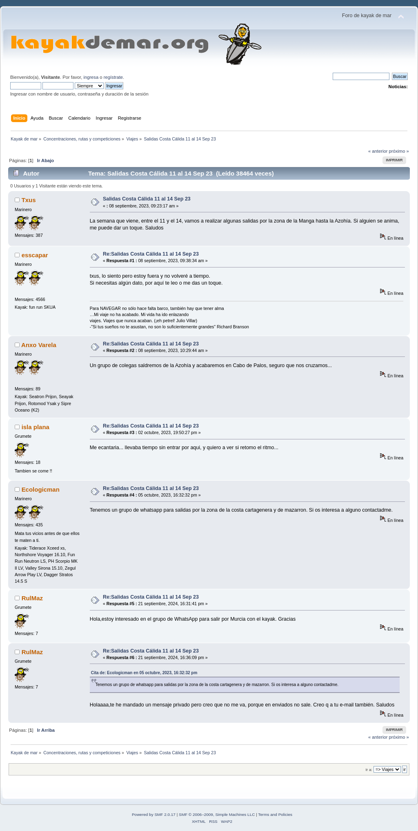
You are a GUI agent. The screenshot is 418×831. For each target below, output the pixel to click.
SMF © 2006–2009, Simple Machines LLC (217, 814)
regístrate (113, 77)
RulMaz (32, 598)
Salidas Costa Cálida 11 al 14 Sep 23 (147, 199)
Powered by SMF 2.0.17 (154, 814)
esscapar (35, 255)
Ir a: (368, 769)
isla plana (35, 426)
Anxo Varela (38, 344)
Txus (29, 199)
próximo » (399, 151)
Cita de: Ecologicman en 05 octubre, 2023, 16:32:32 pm (144, 673)
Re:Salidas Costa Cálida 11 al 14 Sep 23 (151, 254)
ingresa (90, 77)
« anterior (377, 151)
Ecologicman (41, 489)
